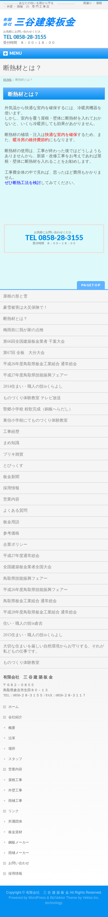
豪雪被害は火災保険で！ (25, 307)
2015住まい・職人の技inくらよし (33, 635)
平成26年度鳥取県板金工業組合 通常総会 (40, 364)
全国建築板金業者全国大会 (27, 567)
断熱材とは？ (15, 319)
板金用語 (11, 522)
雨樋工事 (15, 801)
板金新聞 (11, 477)
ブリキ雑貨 (13, 454)
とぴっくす (13, 465)
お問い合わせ (18, 863)
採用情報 (11, 488)
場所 (11, 749)
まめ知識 (11, 443)
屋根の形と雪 (15, 296)
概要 (11, 728)
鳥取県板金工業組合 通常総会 (30, 601)
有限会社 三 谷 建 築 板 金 (47, 893)
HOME (7, 79)
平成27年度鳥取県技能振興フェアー (35, 375)
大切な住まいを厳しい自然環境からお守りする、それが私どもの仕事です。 (53, 648)
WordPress (37, 898)
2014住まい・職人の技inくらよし (33, 386)
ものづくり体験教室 (21, 662)
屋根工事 (15, 780)
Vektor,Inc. (91, 898)
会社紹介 (15, 717)
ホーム (13, 707)
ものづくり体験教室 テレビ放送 (32, 398)
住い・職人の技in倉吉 (23, 623)
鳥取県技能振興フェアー (25, 578)
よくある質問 (15, 510)
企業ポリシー (15, 544)
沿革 (11, 738)
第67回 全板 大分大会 (24, 352)
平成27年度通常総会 (21, 556)
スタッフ (15, 759)
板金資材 (15, 832)
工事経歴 (11, 431)
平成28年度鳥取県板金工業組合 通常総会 (40, 612)
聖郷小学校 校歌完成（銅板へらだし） (38, 409)
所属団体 (15, 821)
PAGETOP (91, 285)
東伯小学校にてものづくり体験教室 (35, 420)
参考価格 (11, 533)
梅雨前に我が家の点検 (23, 330)
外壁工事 (15, 790)
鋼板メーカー (18, 842)
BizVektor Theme (63, 898)
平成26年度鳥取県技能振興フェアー (35, 590)
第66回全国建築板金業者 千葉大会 (34, 341)
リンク (13, 811)
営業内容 (11, 499)
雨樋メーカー (18, 853)
